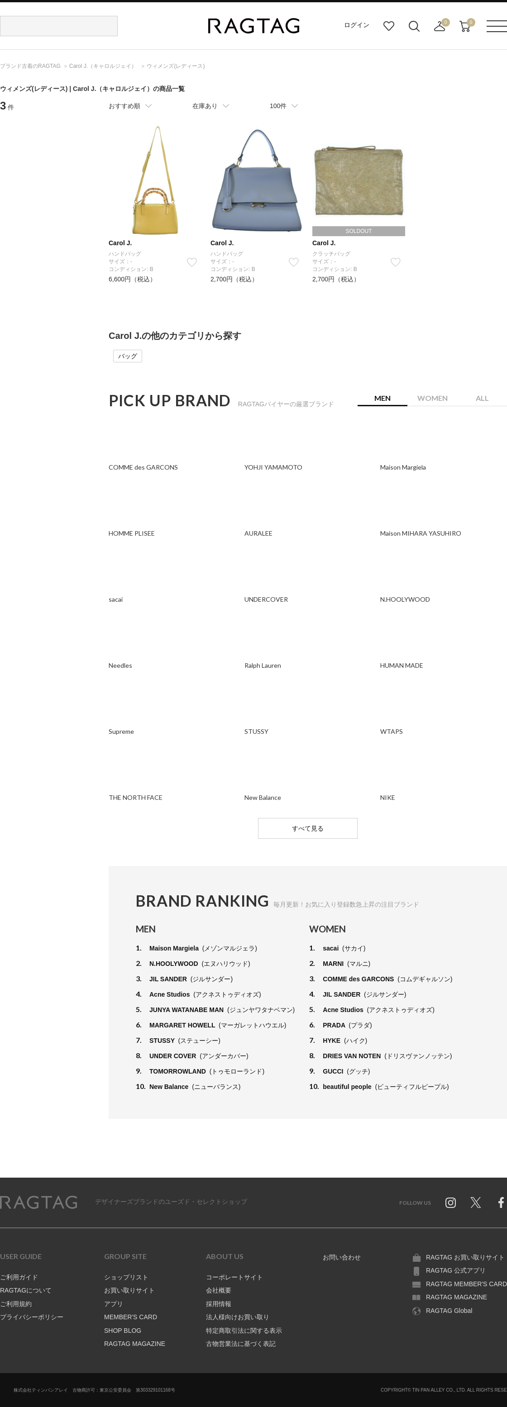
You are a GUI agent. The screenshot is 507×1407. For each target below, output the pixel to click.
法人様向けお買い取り (237, 1317)
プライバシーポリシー (31, 1317)
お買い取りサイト (129, 1290)
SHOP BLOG (122, 1330)
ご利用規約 (16, 1303)
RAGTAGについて (26, 1290)
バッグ (127, 356)
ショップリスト (126, 1277)
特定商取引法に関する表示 (244, 1330)
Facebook (501, 1202)
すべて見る (308, 828)
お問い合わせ (342, 1257)
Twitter (476, 1202)
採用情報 (218, 1303)
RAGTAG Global (449, 1310)
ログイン (356, 25)
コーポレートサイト (234, 1277)
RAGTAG (38, 1202)
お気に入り (389, 26)
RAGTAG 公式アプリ (456, 1270)
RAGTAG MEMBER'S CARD (466, 1284)
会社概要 (218, 1290)
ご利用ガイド (19, 1277)
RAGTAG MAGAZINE (134, 1343)
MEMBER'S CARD (130, 1317)
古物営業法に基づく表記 (241, 1343)
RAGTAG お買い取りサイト (465, 1257)
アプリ (113, 1303)
